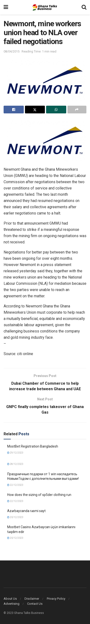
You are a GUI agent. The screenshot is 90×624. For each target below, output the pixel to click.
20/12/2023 (15, 517)
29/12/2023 (15, 452)
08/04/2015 (11, 51)
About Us (10, 598)
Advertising (11, 603)
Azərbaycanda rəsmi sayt (26, 511)
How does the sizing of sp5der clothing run (39, 495)
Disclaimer (31, 598)
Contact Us (34, 603)
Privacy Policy (56, 598)
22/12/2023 (15, 485)
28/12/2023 (15, 464)
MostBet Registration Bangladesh (32, 446)
